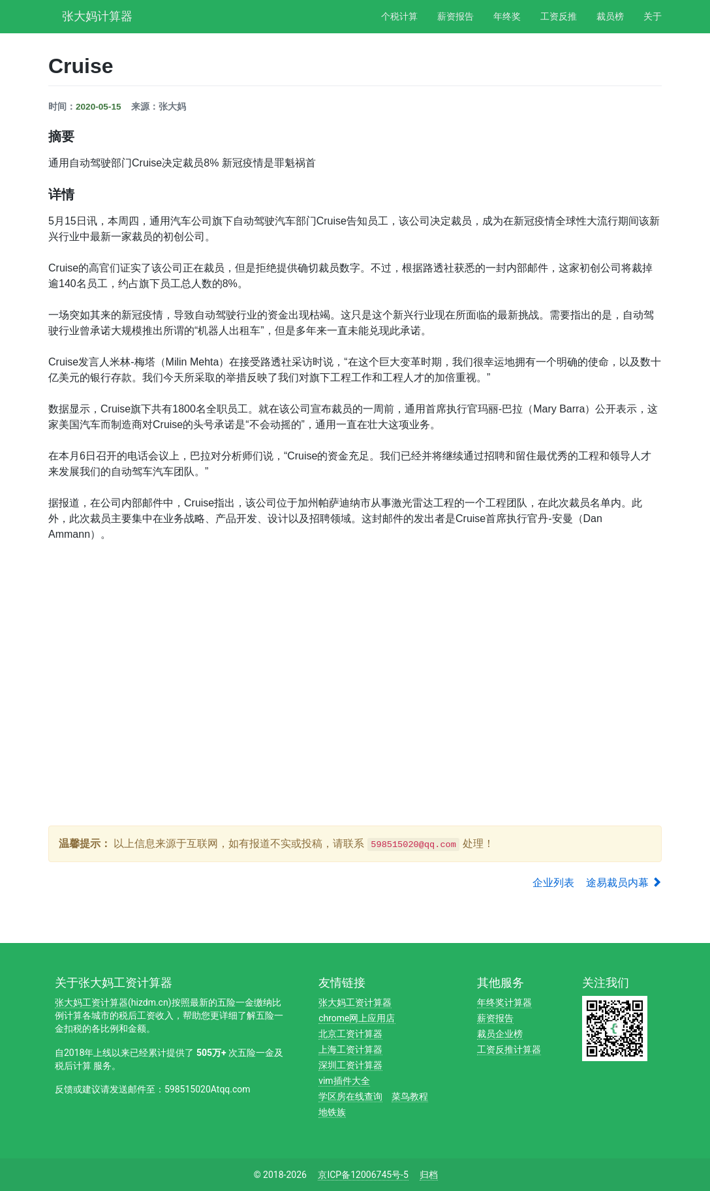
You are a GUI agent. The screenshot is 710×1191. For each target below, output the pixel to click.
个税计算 (399, 16)
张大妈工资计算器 (91, 1002)
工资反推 (558, 16)
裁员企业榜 (500, 1034)
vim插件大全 (343, 1080)
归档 (429, 1174)
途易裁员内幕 (624, 882)
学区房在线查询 (350, 1096)
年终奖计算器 (504, 1002)
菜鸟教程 (410, 1096)
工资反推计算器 (509, 1049)
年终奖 (507, 16)
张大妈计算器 (97, 15)
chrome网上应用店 (356, 1018)
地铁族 (332, 1112)
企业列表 (553, 882)
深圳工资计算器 (350, 1065)
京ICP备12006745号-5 (363, 1174)
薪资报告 (455, 16)
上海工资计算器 (350, 1049)
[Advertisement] (285, 780)
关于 (652, 16)
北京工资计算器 (350, 1034)
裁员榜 (610, 16)
